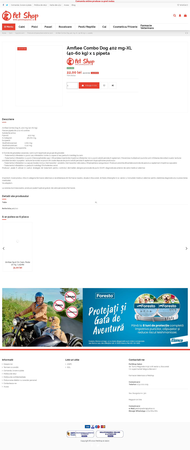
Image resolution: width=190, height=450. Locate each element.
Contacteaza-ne (10, 383)
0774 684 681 (152, 411)
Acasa (66, 5)
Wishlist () (182, 5)
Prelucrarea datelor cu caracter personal (20, 380)
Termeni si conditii (11, 367)
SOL (68, 367)
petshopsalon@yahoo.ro (145, 408)
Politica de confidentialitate (15, 377)
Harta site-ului (56, 5)
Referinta (6, 208)
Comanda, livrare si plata (21, 5)
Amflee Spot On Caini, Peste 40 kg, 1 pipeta (17, 263)
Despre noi (8, 364)
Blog (73, 5)
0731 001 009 (142, 384)
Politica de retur (40, 5)
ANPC (69, 364)
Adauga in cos (89, 85)
